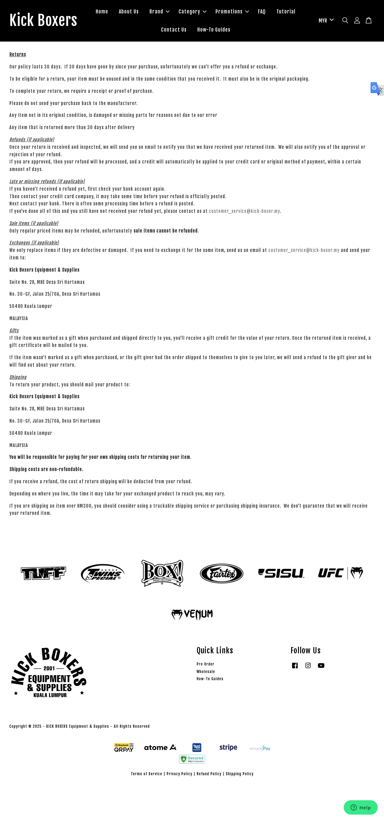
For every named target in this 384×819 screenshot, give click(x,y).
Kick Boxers (43, 21)
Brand (160, 12)
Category (193, 12)
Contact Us (174, 30)
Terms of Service (146, 774)
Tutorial (286, 12)
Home (102, 12)
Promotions (233, 12)
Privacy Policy (179, 774)
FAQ (262, 12)
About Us (129, 12)
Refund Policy (209, 774)
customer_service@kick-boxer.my (244, 211)
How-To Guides (214, 30)
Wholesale (206, 672)
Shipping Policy (240, 774)
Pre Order (206, 664)
